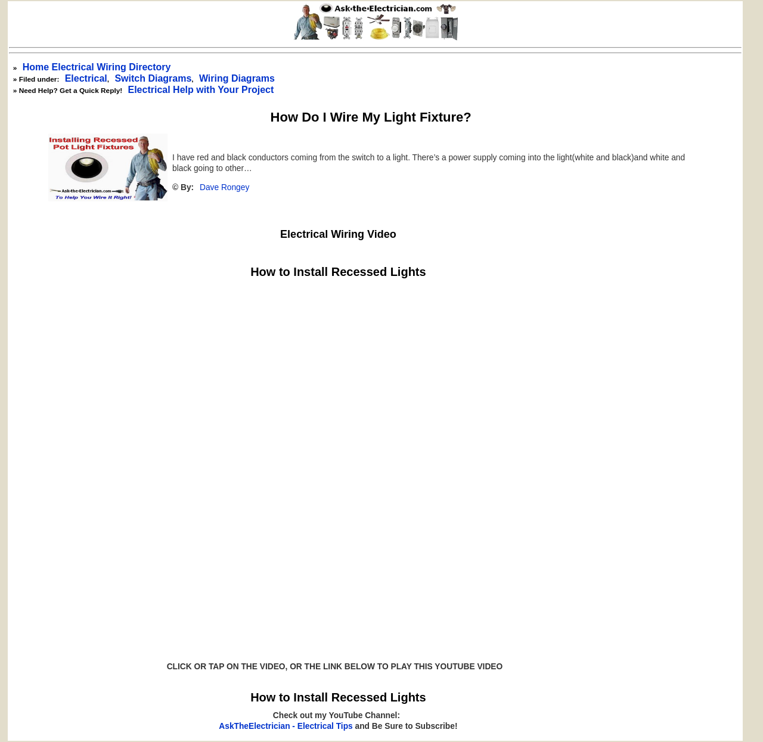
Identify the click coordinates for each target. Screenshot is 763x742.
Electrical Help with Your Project (201, 90)
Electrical (86, 78)
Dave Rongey (224, 187)
